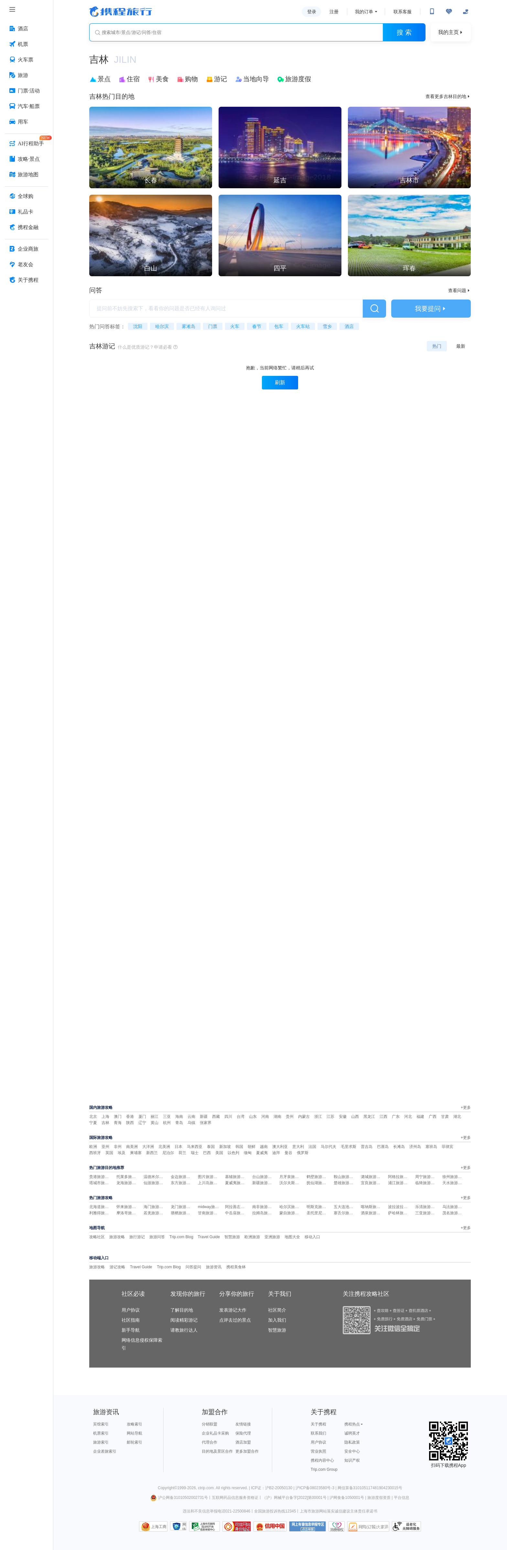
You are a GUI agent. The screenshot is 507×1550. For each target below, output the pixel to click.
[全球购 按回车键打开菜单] (26, 196)
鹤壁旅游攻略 (318, 1176)
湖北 (457, 1116)
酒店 (349, 326)
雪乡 (327, 326)
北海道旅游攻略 (102, 1207)
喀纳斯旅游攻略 (374, 1207)
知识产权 (352, 1460)
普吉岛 (366, 1146)
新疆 (204, 1116)
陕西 (130, 1122)
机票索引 (101, 1433)
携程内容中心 (322, 1460)
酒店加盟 (243, 1442)
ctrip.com (206, 1488)
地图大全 (292, 1237)
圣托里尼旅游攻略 (322, 1213)
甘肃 (445, 1116)
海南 (179, 1116)
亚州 (105, 1146)
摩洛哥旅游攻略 (130, 1213)
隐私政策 (352, 1442)
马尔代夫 (328, 1146)
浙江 (318, 1116)
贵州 (290, 1116)
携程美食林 (236, 1267)
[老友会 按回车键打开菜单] (26, 264)
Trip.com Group (324, 1469)
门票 (212, 326)
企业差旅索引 (104, 1451)
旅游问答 (157, 1237)
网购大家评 (368, 1526)
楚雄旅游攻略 (345, 1183)
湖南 (277, 1116)
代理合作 (209, 1442)
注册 (334, 11)
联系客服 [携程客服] (403, 11)
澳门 (118, 1116)
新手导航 (131, 1330)
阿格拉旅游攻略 (401, 1176)
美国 (219, 1153)
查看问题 (459, 290)
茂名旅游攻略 (454, 1213)
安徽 (343, 1116)
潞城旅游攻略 (372, 1176)
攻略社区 (97, 1237)
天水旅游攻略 (454, 1183)
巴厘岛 (383, 1146)
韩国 (239, 1146)
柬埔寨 (136, 1153)
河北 (408, 1116)
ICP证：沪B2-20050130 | (273, 1488)
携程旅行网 (120, 11)
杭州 (167, 1122)
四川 (228, 1116)
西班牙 (95, 1153)
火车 (234, 326)
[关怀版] (465, 11)
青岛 (179, 1122)
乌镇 (191, 1122)
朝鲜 (251, 1146)
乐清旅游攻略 (426, 1207)
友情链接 (243, 1424)
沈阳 (137, 326)
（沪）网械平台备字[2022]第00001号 (294, 1497)
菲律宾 (447, 1146)
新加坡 (225, 1146)
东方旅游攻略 (182, 1183)
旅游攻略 (117, 1237)
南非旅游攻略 (263, 1207)
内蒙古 (304, 1116)
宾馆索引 (101, 1424)
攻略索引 (134, 1424)
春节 (256, 326)
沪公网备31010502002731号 (179, 1497)
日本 (178, 1146)
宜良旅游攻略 (372, 1183)
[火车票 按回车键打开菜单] (26, 60)
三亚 (167, 1116)
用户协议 (131, 1310)
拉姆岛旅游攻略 (265, 1213)
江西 (383, 1116)
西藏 (216, 1116)
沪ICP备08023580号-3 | (317, 1488)
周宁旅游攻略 (426, 1176)
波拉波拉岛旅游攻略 (405, 1207)
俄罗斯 (302, 1153)
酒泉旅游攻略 (372, 1213)
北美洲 (164, 1146)
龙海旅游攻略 (128, 1183)
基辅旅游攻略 (236, 1176)
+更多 (466, 1107)
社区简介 (277, 1310)
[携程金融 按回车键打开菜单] (26, 227)
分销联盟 (209, 1424)
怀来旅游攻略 (128, 1207)
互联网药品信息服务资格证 (235, 1497)
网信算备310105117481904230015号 (370, 1488)
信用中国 (269, 1526)
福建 (420, 1116)
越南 (264, 1146)
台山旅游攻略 (263, 1176)
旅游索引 (101, 1442)
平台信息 (401, 1497)
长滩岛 (399, 1146)
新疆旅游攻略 (263, 1183)
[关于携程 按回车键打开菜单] (26, 280)
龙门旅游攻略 (182, 1207)
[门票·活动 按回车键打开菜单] (26, 91)
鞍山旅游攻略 (345, 1176)
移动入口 (312, 1237)
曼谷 (288, 1153)
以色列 (233, 1153)
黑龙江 (369, 1116)
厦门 (142, 1116)
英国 (109, 1153)
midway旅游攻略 (212, 1207)
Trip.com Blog (181, 1237)
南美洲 (132, 1146)
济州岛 (415, 1146)
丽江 (154, 1116)
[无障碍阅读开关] (449, 11)
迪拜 (276, 1153)
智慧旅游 (232, 1237)
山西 (355, 1116)
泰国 (211, 1146)
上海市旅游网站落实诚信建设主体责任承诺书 (338, 1511)
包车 (278, 326)
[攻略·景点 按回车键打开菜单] (26, 159)
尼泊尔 (168, 1153)
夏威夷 (262, 1153)
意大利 (298, 1146)
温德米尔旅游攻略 (159, 1176)
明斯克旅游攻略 (320, 1207)
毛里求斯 (348, 1146)
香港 (130, 1116)
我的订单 (364, 11)
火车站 (303, 326)
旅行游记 (137, 1237)
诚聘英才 (352, 1433)
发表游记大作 (232, 1310)
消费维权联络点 (337, 1526)
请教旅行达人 (184, 1330)
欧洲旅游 (252, 1237)
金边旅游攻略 (182, 1176)
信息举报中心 (204, 1526)
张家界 (205, 1122)
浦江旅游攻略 (399, 1183)
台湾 (240, 1116)
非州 (118, 1146)
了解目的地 (181, 1310)
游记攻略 (117, 1267)
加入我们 (277, 1320)
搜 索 (404, 32)
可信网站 (236, 1526)
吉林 (105, 1122)
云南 (191, 1116)
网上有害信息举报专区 (307, 1526)
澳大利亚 (280, 1146)
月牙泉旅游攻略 (293, 1176)
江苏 (330, 1116)
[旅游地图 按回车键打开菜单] (26, 174)
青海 (118, 1122)
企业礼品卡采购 (215, 1433)
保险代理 (243, 1433)
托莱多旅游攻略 (130, 1176)
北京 (93, 1116)
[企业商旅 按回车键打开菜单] (26, 249)
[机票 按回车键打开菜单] (26, 44)
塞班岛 (431, 1146)
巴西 (207, 1153)
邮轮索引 (134, 1442)
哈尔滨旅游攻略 (293, 1207)
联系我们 (318, 1433)
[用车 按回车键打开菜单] (26, 122)
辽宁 (142, 1122)
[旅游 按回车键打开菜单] (26, 75)
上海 (105, 1116)
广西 (433, 1116)
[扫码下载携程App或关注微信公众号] (432, 12)
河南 (265, 1116)
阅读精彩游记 (184, 1320)
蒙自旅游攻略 (291, 1213)
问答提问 (193, 1267)
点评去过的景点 (235, 1320)
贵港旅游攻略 (101, 1176)
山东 (253, 1116)
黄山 (154, 1122)
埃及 (121, 1153)
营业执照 (318, 1451)
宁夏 (93, 1122)
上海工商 (159, 1526)
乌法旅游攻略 (454, 1207)
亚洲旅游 (272, 1237)
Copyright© (167, 1488)
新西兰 (152, 1153)
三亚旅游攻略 (426, 1213)
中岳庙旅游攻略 (238, 1213)
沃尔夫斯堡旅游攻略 (296, 1183)
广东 (396, 1116)
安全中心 (352, 1451)
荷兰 (182, 1153)
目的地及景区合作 (217, 1451)
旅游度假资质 (379, 1497)
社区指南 (131, 1320)
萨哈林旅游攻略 (401, 1213)
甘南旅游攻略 (209, 1213)
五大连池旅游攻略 (349, 1207)
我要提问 (431, 308)
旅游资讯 (213, 1267)
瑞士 (195, 1153)
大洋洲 (148, 1146)
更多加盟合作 (247, 1451)
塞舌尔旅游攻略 (347, 1213)
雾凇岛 (188, 326)
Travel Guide (209, 1237)
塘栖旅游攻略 (182, 1213)
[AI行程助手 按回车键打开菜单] (26, 143)
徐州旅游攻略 (454, 1176)
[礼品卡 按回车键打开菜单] (26, 212)
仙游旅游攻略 (155, 1183)
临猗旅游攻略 (426, 1183)
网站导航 (134, 1433)
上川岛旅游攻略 (211, 1183)
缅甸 (248, 1153)
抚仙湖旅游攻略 (320, 1183)
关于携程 (318, 1424)
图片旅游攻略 (209, 1176)
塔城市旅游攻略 (102, 1183)
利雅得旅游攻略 (102, 1213)
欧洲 (93, 1146)
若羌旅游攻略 (155, 1213)
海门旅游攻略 (155, 1207)
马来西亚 (194, 1146)
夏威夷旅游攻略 (238, 1183)
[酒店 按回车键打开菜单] (26, 29)
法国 (312, 1146)
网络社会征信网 (184, 1526)
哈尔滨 (162, 326)
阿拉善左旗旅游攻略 (242, 1207)
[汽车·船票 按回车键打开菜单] (26, 106)
